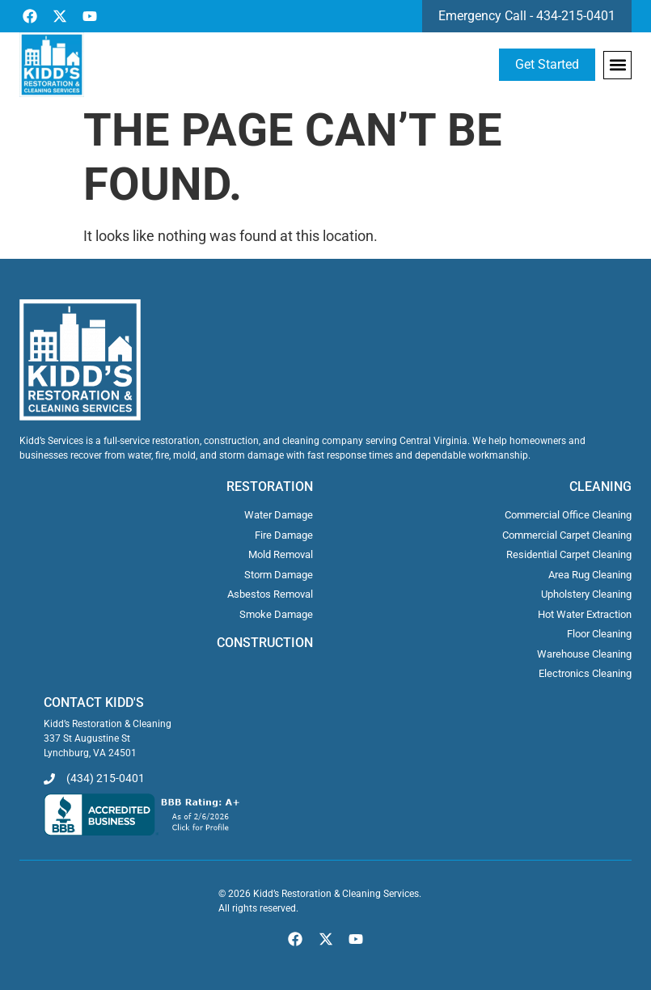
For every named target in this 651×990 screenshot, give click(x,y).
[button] (617, 65)
